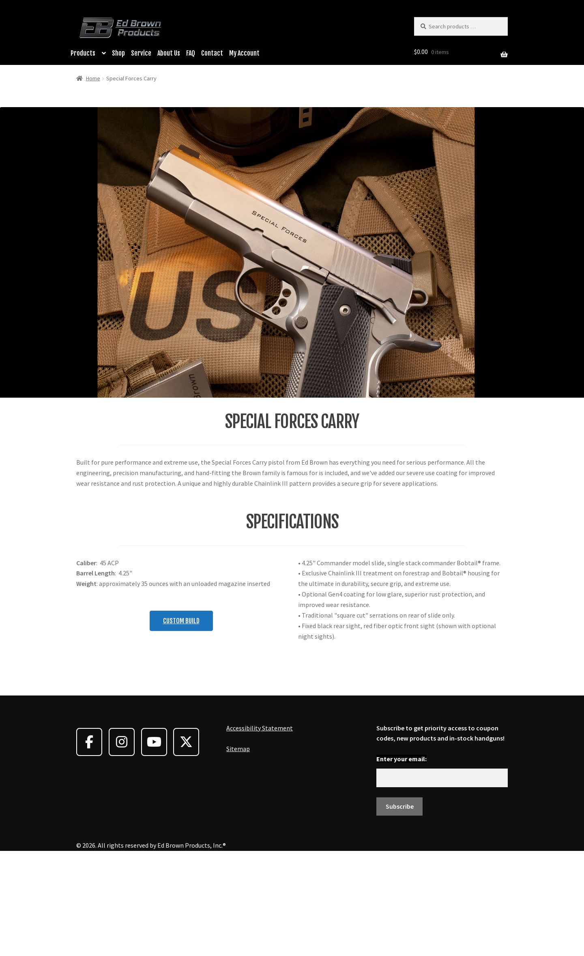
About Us (168, 53)
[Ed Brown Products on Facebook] (89, 843)
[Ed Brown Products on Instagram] (122, 843)
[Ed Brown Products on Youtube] (154, 843)
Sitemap (238, 850)
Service (141, 53)
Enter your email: (401, 860)
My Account (244, 53)
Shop (118, 53)
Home (93, 78)
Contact (212, 53)
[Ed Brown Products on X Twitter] (186, 843)
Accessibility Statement (259, 829)
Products (83, 53)
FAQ (190, 53)
